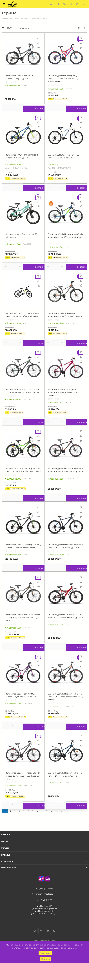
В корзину (34, 108)
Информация (8, 868)
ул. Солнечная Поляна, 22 (44, 913)
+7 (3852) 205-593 (44, 888)
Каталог (5, 834)
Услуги (5, 848)
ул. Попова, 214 (44, 906)
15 (56, 811)
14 (51, 811)
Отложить (38, 38)
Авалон (52, 941)
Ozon (41, 878)
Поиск (58, 4)
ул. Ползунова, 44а (44, 911)
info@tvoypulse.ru (44, 894)
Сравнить (38, 43)
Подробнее (45, 953)
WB (47, 878)
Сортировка (23, 28)
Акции (4, 841)
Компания (7, 861)
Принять (45, 959)
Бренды (5, 855)
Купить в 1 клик (39, 48)
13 (46, 811)
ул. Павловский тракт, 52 (44, 908)
